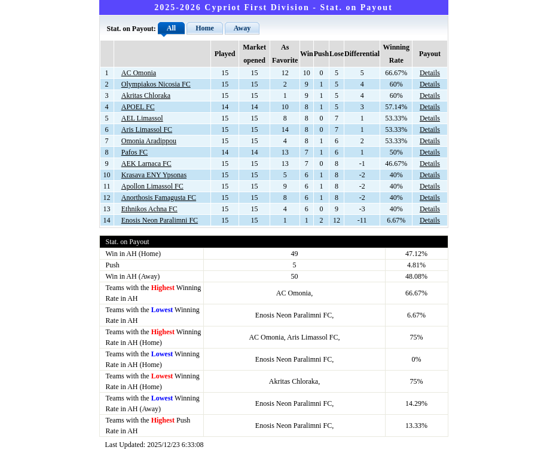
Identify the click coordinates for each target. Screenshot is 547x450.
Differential (362, 54)
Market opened (254, 53)
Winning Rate (396, 53)
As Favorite (285, 53)
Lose (336, 54)
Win (306, 54)
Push (321, 54)
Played (225, 54)
